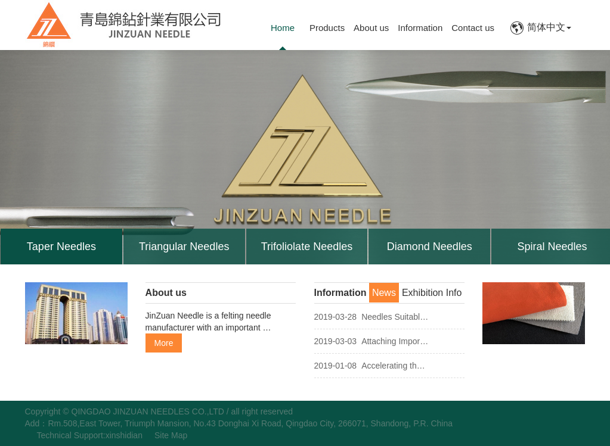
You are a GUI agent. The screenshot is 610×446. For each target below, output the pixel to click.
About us (371, 28)
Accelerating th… (369, 365)
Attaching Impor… (371, 341)
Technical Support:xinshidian (90, 435)
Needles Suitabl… (371, 317)
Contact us (472, 28)
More (164, 343)
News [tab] (384, 293)
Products (327, 28)
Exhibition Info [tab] (432, 293)
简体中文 (540, 27)
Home (283, 28)
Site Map (170, 435)
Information (420, 28)
